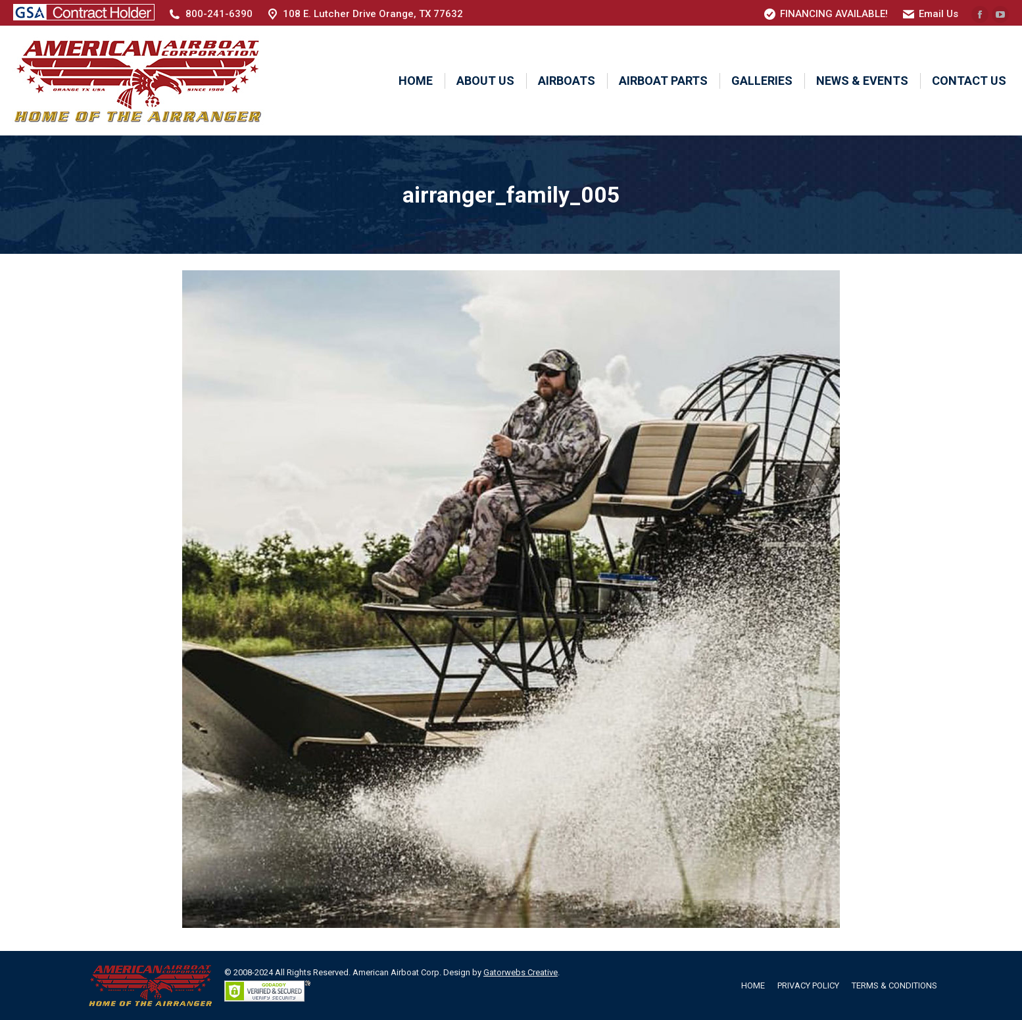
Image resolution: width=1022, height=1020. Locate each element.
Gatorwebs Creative (520, 972)
